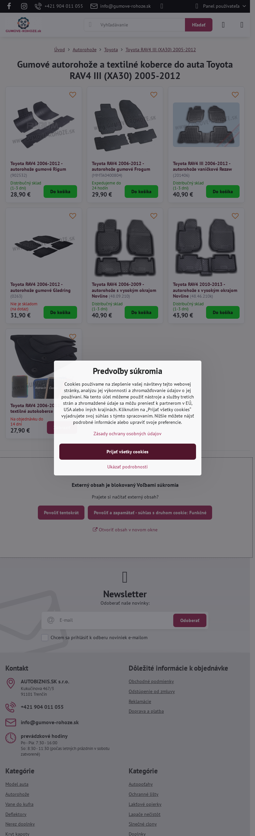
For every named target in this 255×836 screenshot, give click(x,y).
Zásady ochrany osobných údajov (127, 434)
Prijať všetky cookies (127, 452)
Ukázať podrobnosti (127, 467)
